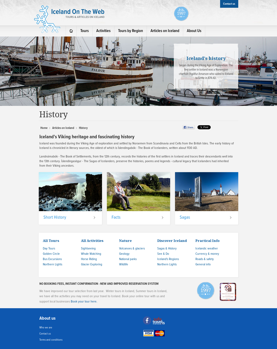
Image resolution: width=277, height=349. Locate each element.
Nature (125, 240)
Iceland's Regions (168, 259)
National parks (128, 259)
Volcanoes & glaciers (132, 248)
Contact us (45, 334)
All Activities (92, 240)
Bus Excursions (52, 259)
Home (44, 128)
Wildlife (123, 264)
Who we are (45, 327)
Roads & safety (204, 259)
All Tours (51, 240)
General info (203, 264)
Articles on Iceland (63, 128)
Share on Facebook (189, 127)
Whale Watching (91, 254)
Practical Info (207, 240)
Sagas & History (167, 248)
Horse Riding (89, 259)
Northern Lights (52, 264)
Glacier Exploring (91, 264)
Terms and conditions (50, 340)
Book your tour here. (84, 301)
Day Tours (49, 248)
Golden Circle (51, 254)
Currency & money (207, 254)
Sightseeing (88, 248)
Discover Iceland (172, 240)
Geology (124, 254)
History (83, 128)
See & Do (163, 254)
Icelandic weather (206, 248)
